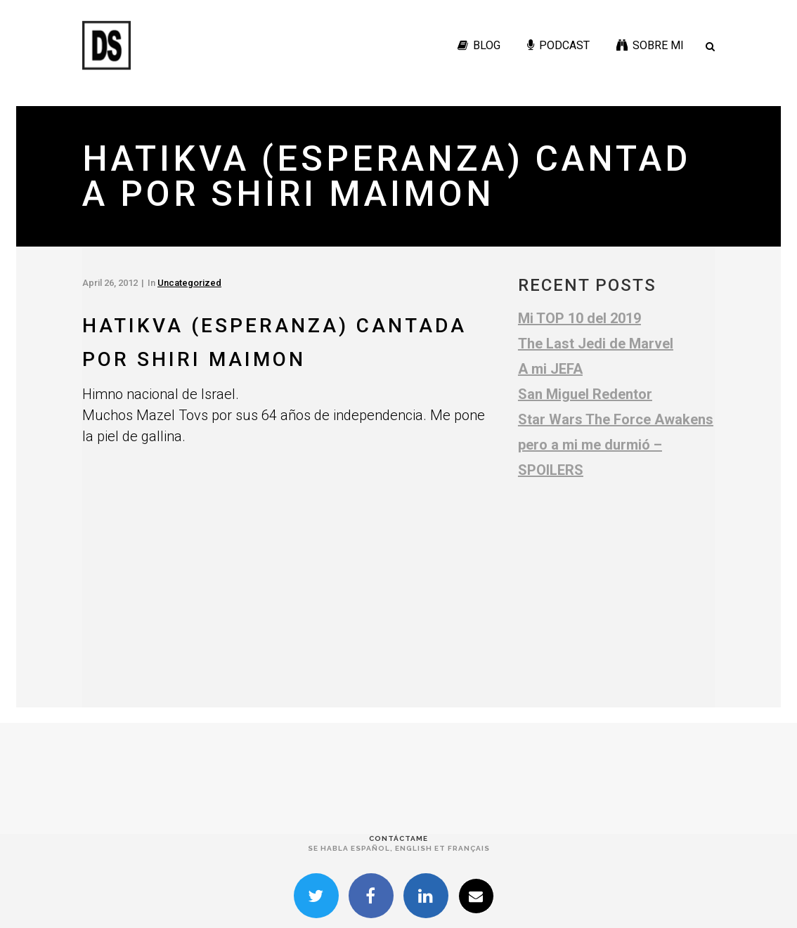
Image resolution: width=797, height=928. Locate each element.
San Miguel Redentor (585, 394)
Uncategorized (189, 282)
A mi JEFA (550, 368)
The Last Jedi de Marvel (595, 343)
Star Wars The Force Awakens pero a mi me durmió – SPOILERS (615, 444)
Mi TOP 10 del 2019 (579, 318)
